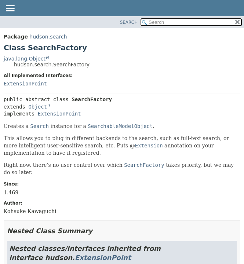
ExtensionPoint (25, 84)
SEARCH (129, 22)
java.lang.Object (24, 59)
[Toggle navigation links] (10, 9)
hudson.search (48, 37)
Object (37, 107)
